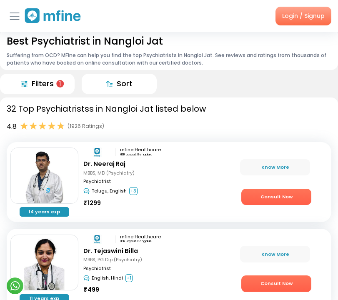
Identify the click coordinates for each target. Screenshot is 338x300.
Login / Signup (303, 16)
